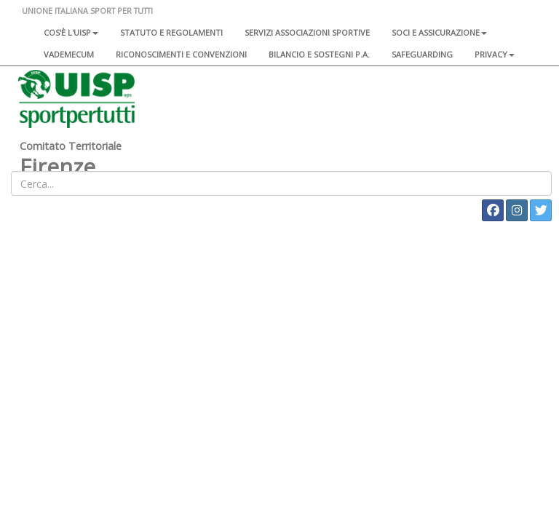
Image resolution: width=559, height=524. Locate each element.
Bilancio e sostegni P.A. (319, 54)
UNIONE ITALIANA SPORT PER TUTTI (87, 10)
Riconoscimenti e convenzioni (181, 54)
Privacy (495, 54)
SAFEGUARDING (422, 54)
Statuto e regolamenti (171, 32)
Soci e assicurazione (439, 32)
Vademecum (69, 54)
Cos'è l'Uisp (71, 32)
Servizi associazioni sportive (307, 32)
